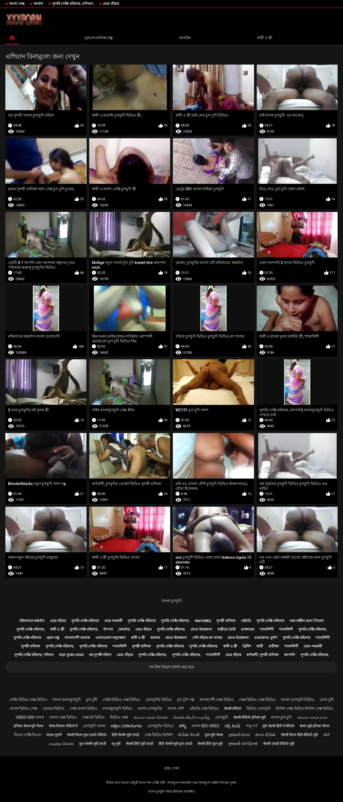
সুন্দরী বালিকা (225, 621)
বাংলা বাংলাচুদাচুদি (67, 699)
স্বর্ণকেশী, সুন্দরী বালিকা (263, 655)
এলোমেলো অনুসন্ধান (110, 638)
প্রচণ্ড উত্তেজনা (201, 629)
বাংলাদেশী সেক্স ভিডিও (217, 699)
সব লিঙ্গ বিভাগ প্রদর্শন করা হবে (171, 667)
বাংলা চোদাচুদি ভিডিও (297, 699)
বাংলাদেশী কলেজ (77, 638)
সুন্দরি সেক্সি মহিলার (85, 621)
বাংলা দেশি (175, 708)
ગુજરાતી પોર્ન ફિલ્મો (243, 743)
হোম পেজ (171, 768)
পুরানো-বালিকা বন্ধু (98, 38)
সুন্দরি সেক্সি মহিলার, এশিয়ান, (73, 4)
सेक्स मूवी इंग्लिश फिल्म (314, 726)
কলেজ (155, 638)
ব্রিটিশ (247, 646)
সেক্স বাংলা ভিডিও (83, 708)
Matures (203, 621)
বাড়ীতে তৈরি (226, 629)
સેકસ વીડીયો (265, 735)
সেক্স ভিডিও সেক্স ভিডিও (257, 699)
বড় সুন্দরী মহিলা (100, 655)
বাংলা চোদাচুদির (150, 708)
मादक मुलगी (53, 735)
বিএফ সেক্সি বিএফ (27, 735)
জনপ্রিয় (185, 38)
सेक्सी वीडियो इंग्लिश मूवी (249, 717)
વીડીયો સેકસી (188, 735)
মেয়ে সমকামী (113, 621)
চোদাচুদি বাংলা (94, 726)
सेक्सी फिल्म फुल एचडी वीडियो (86, 735)
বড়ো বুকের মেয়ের (71, 655)
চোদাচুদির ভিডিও (159, 699)
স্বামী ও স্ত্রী (264, 38)
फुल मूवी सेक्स (214, 735)
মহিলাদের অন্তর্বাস (31, 621)
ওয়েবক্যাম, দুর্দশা (265, 638)
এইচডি (246, 621)
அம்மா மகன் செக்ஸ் (150, 717)
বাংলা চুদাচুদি (171, 601)
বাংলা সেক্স (17, 4)
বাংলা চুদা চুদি (281, 717)
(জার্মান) (124, 629)
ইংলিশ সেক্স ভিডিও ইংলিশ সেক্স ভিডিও (304, 708)
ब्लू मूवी (115, 743)
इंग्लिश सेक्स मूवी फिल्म (28, 726)
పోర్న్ (182, 726)
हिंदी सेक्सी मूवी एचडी (125, 735)
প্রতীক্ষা (274, 646)
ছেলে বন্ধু (52, 638)
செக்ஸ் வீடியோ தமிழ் (191, 717)
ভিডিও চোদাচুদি (258, 708)
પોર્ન (326, 735)
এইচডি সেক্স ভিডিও (204, 708)
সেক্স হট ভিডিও (93, 717)
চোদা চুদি (326, 699)
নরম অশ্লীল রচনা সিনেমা (306, 621)
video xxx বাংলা (30, 717)
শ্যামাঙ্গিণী (267, 629)
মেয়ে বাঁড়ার (111, 4)
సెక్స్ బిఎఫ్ (232, 726)
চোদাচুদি (221, 717)
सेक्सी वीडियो (232, 708)
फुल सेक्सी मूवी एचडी (92, 743)
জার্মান (38, 4)
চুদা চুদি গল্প (185, 699)
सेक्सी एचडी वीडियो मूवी (278, 743)
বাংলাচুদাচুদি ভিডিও (117, 708)
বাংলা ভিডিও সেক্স (23, 708)
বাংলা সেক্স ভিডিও (63, 717)
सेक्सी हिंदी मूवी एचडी (139, 743)
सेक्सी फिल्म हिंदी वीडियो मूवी (299, 735)
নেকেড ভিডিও (53, 708)
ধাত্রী (259, 646)
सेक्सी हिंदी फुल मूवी (210, 743)
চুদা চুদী (91, 699)
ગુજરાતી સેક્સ (239, 735)
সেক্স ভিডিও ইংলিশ (158, 735)
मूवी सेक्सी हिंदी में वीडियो (278, 726)
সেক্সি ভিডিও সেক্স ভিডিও (28, 699)
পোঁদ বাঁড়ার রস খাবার (207, 638)
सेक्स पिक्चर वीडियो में (63, 726)
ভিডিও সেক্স (119, 717)
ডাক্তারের (247, 629)
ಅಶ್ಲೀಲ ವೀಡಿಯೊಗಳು (126, 726)
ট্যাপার (108, 629)
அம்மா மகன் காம (312, 717)
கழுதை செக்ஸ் (61, 743)
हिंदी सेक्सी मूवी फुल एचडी (175, 743)
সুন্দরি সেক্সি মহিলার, (175, 621)
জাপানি (289, 655)
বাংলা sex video (205, 726)
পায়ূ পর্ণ (251, 726)
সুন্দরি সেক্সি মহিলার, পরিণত (34, 655)
